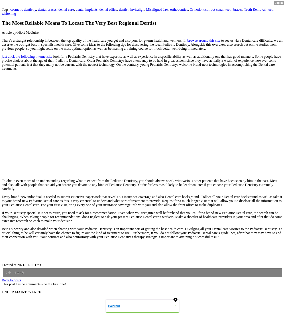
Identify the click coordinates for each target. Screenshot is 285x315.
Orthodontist (199, 9)
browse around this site (203, 40)
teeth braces (233, 9)
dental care (66, 9)
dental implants (87, 9)
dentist (123, 9)
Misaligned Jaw (157, 9)
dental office (108, 9)
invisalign (137, 9)
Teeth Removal (255, 9)
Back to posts (11, 280)
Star (19, 272)
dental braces (47, 9)
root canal (217, 9)
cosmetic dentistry (23, 9)
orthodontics (179, 9)
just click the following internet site (27, 56)
